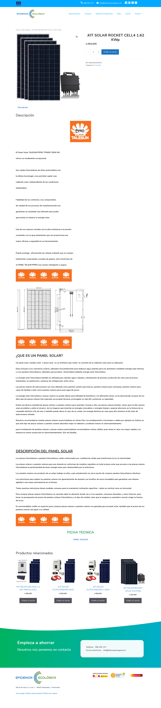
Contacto (88, 14)
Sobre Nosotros (74, 14)
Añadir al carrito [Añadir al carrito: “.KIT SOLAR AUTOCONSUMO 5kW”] (63, 600)
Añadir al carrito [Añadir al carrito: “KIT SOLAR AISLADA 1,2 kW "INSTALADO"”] (28, 600)
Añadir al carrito (110, 52)
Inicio (18, 30)
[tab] (23, 107)
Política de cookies (50, 693)
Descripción (23, 107)
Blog (119, 14)
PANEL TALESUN (80, 539)
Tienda (127, 14)
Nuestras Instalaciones (104, 14)
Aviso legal (20, 693)
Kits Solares (25, 30)
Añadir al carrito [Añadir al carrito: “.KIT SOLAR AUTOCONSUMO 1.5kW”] (98, 600)
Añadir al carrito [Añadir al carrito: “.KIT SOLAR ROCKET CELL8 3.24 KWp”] (133, 600)
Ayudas (139, 13)
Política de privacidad (34, 693)
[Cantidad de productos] (93, 52)
